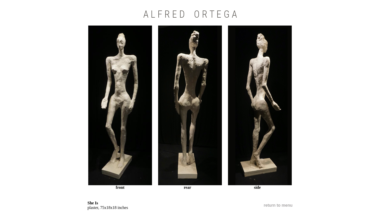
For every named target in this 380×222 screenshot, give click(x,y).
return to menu (278, 205)
